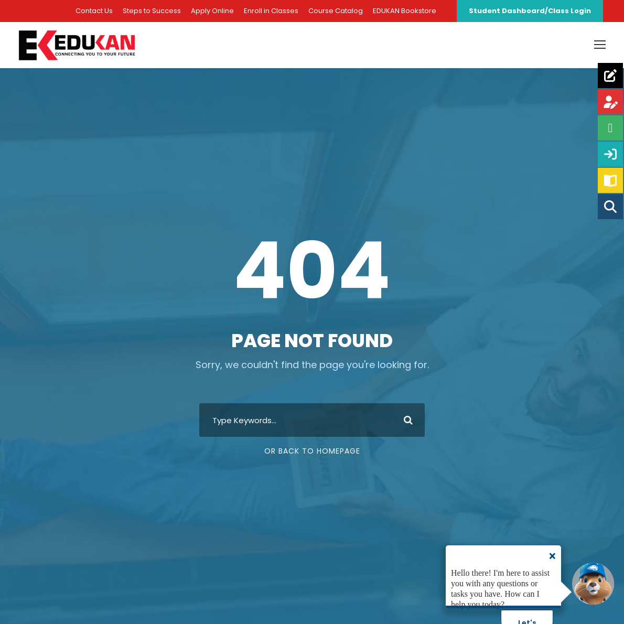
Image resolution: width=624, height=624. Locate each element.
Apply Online (212, 11)
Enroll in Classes (271, 11)
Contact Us (94, 11)
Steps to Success (152, 11)
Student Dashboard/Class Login (530, 11)
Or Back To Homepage (312, 458)
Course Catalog (335, 11)
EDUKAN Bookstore (404, 11)
